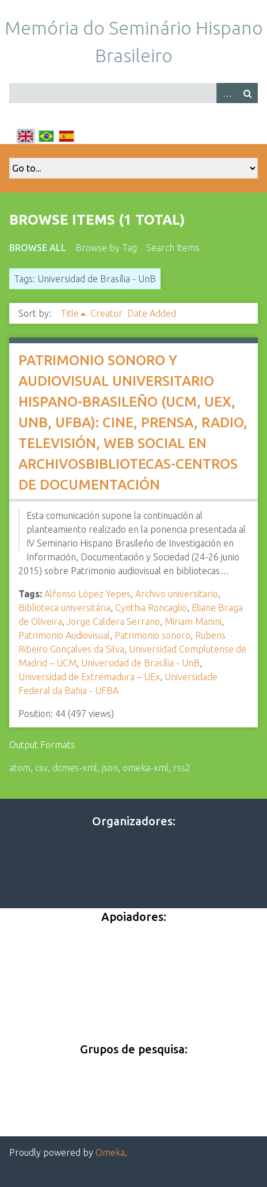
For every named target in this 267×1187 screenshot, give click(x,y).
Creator (106, 313)
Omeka (110, 1152)
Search (247, 93)
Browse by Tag (106, 247)
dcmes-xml (74, 768)
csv (41, 768)
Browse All (37, 247)
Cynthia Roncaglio (151, 607)
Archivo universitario (176, 594)
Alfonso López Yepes (87, 594)
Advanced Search (226, 93)
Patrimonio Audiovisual (64, 635)
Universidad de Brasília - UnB (140, 663)
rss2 (181, 768)
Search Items (173, 247)
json (110, 768)
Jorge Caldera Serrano (113, 621)
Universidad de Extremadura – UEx (89, 677)
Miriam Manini (193, 621)
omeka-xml (146, 768)
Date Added (151, 313)
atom (19, 768)
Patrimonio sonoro (152, 635)
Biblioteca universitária (64, 607)
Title (69, 313)
